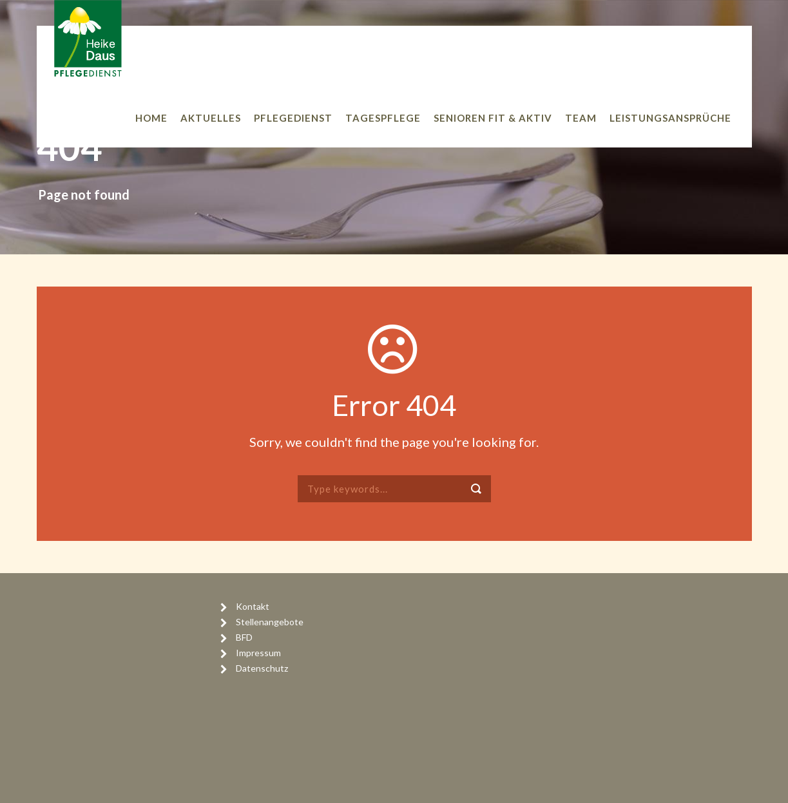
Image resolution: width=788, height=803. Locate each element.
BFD (244, 637)
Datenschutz (262, 668)
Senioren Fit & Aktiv (493, 118)
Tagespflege (383, 118)
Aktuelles (210, 118)
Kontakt (252, 606)
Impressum (258, 652)
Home (151, 118)
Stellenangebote (269, 621)
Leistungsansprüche (670, 118)
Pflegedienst (293, 118)
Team (581, 118)
